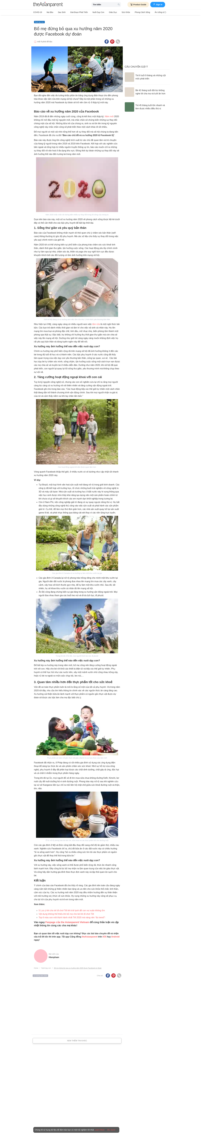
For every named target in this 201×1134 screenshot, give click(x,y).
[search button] (119, 4)
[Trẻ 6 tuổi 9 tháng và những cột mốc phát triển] (146, 75)
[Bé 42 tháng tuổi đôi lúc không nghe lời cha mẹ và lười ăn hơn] (146, 89)
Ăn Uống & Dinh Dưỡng (154, 12)
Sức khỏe (118, 12)
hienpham (54, 955)
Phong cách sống (133, 12)
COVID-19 (37, 12)
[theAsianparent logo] (48, 4)
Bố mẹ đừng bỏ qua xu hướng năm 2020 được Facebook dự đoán (78, 966)
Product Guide (138, 4)
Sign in (157, 4)
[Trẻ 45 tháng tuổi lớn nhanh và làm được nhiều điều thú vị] (146, 104)
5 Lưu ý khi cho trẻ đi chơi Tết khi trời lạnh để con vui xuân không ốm (72, 908)
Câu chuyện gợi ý (136, 64)
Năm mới (109, 114)
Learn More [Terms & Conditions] (100, 1130)
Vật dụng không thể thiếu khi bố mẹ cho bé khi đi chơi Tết (66, 912)
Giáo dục (106, 12)
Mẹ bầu (48, 12)
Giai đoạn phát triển (75, 12)
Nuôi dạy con (93, 12)
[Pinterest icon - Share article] (112, 39)
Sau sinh (59, 12)
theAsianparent (89, 934)
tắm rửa (96, 322)
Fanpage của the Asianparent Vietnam (67, 920)
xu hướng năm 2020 (40, 973)
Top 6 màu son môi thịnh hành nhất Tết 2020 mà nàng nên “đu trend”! (72, 915)
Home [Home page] (36, 966)
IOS (104, 934)
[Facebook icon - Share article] (106, 39)
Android (115, 934)
